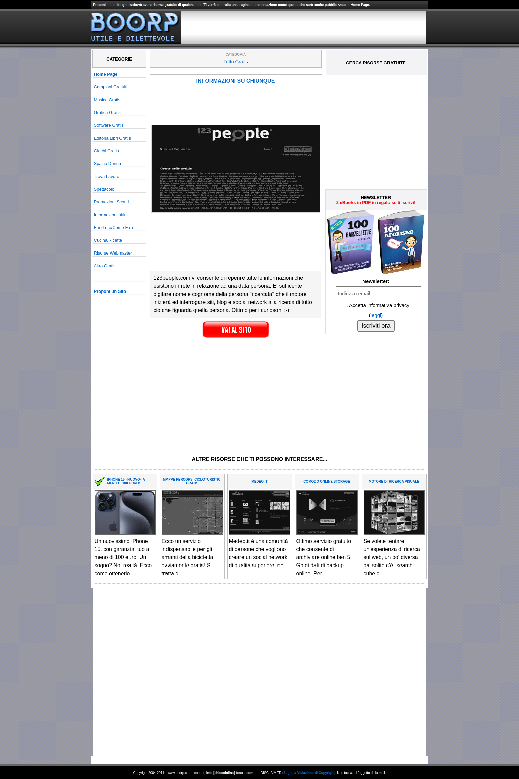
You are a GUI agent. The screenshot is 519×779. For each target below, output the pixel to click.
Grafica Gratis (107, 112)
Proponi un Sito (110, 291)
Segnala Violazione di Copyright (308, 773)
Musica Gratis (107, 99)
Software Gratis (109, 125)
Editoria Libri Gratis (112, 138)
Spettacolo (104, 189)
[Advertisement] (303, 27)
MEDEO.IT (259, 481)
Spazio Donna (107, 163)
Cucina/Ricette (108, 240)
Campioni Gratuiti (110, 86)
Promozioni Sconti (111, 201)
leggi (376, 315)
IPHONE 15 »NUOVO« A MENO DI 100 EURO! (126, 481)
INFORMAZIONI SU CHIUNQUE (235, 81)
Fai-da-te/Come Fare (114, 227)
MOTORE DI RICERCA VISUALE (394, 481)
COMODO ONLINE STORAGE (326, 481)
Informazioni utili (109, 214)
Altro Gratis (105, 265)
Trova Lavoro (106, 176)
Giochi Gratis (106, 150)
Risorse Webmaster (113, 253)
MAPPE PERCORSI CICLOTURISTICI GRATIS (192, 481)
